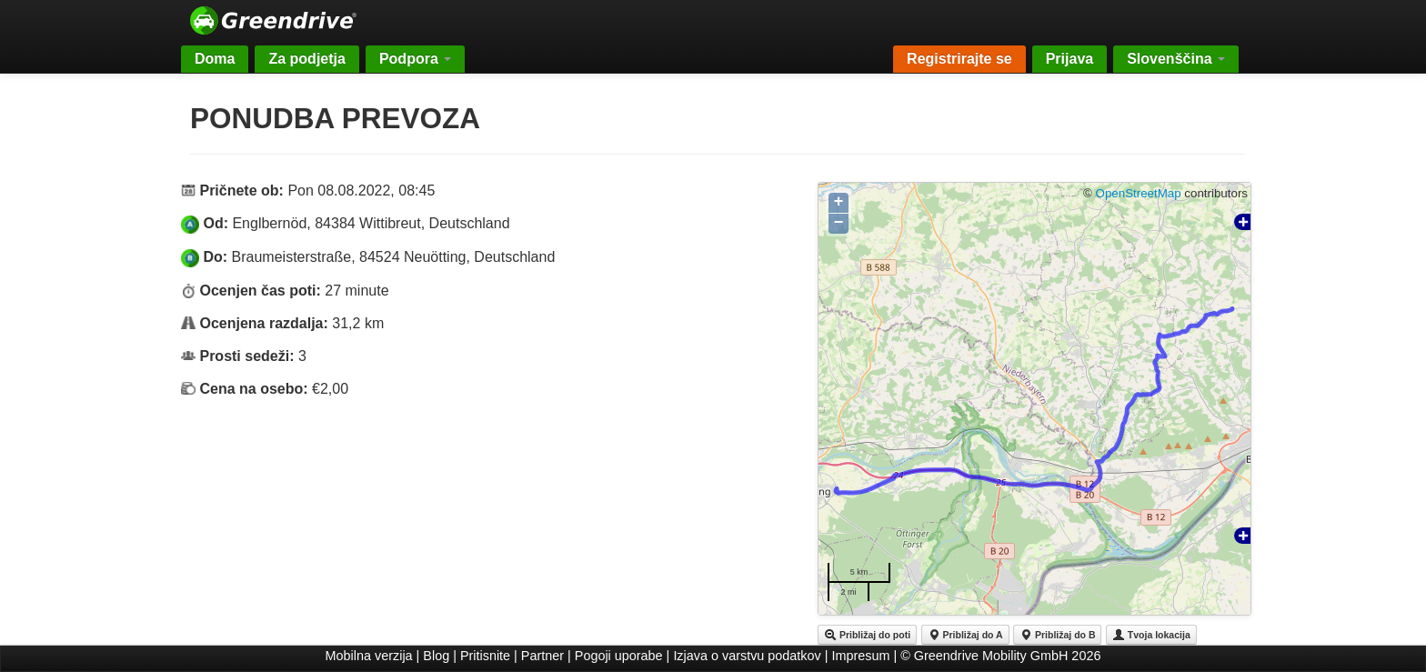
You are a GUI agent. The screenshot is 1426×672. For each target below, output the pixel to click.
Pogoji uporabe (619, 655)
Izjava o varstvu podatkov (746, 655)
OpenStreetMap (1138, 193)
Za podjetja (306, 58)
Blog (436, 655)
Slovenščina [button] (1176, 58)
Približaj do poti (867, 634)
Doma (215, 58)
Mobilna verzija (369, 655)
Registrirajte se (959, 58)
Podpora (415, 58)
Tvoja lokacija (1151, 634)
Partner (542, 655)
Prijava (1069, 58)
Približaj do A (965, 634)
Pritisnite (485, 655)
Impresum (861, 655)
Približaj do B (1057, 634)
